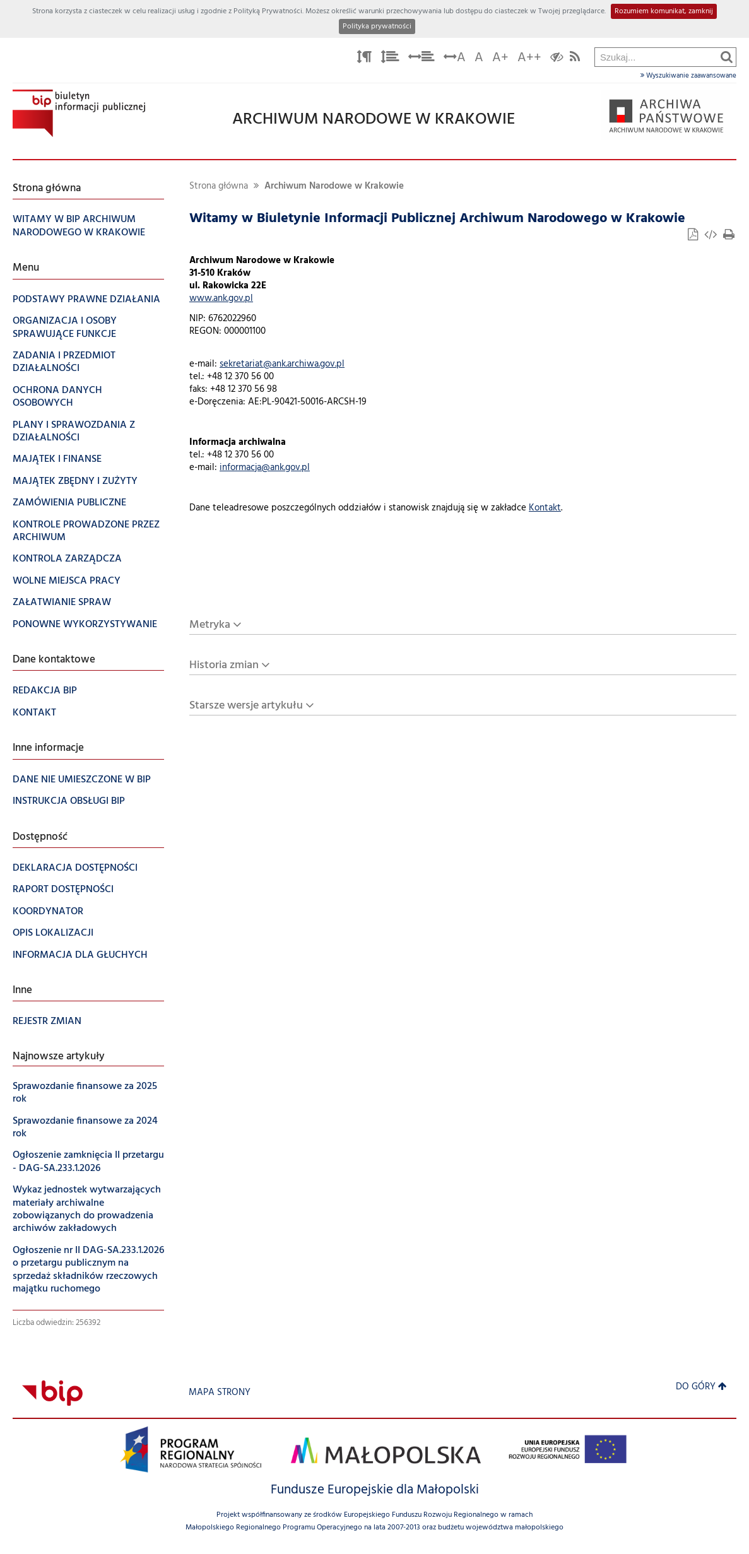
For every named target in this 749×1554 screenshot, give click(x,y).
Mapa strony (220, 1393)
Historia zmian (224, 665)
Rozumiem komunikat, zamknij (664, 11)
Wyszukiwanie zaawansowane (688, 75)
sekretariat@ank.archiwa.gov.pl (282, 364)
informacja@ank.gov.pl (265, 468)
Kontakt (545, 508)
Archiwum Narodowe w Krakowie (334, 186)
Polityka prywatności (377, 26)
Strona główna (218, 186)
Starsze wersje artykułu (246, 706)
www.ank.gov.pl (221, 298)
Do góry (701, 1387)
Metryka (209, 625)
